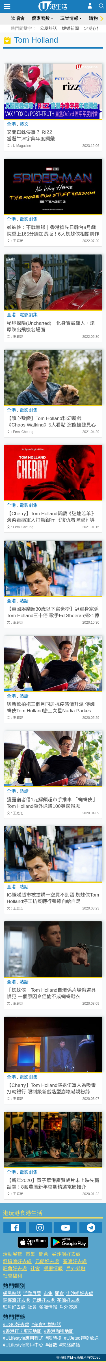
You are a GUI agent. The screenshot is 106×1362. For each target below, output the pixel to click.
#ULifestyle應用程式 (23, 1338)
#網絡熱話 (69, 1345)
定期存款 (92, 28)
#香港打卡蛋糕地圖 (22, 1331)
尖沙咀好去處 (66, 1254)
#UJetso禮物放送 (81, 1338)
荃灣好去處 (75, 1261)
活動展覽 (12, 1254)
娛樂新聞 (70, 28)
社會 (35, 1268)
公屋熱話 (48, 28)
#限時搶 (54, 1338)
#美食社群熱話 (46, 1324)
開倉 (43, 1254)
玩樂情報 (69, 18)
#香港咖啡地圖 (58, 1331)
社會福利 (12, 1276)
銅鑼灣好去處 (17, 1261)
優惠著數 (41, 18)
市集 (30, 1254)
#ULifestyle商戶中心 (23, 1345)
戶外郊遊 (75, 1268)
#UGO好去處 (16, 1324)
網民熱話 (12, 1293)
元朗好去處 (47, 1261)
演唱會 (18, 18)
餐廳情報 (53, 1268)
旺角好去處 (15, 1268)
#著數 (51, 1345)
